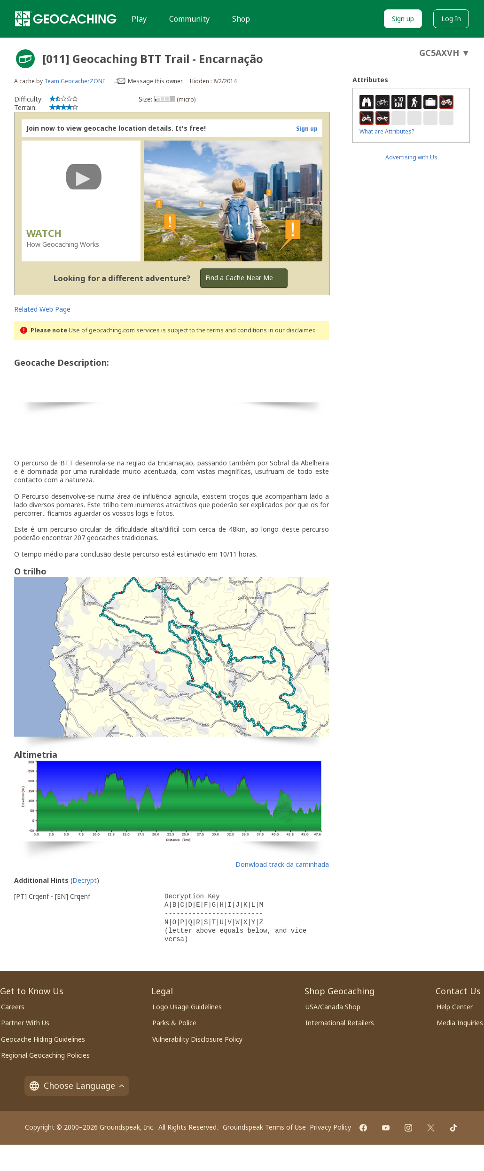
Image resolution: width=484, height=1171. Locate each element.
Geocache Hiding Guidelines (43, 1039)
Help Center (455, 1006)
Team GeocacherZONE (74, 81)
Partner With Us (25, 1022)
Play (139, 19)
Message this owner (155, 81)
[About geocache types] (25, 58)
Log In (451, 18)
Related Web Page (42, 309)
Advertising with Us (411, 157)
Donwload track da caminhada (282, 864)
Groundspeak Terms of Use (264, 1127)
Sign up (403, 18)
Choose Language (77, 1085)
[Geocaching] (66, 18)
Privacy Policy (330, 1127)
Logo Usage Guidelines (187, 1006)
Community (189, 19)
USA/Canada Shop (332, 1006)
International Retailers (339, 1022)
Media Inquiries (460, 1022)
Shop (241, 19)
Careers (12, 1006)
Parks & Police (174, 1022)
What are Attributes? (386, 131)
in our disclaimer (291, 330)
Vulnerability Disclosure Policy (197, 1039)
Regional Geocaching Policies (45, 1055)
